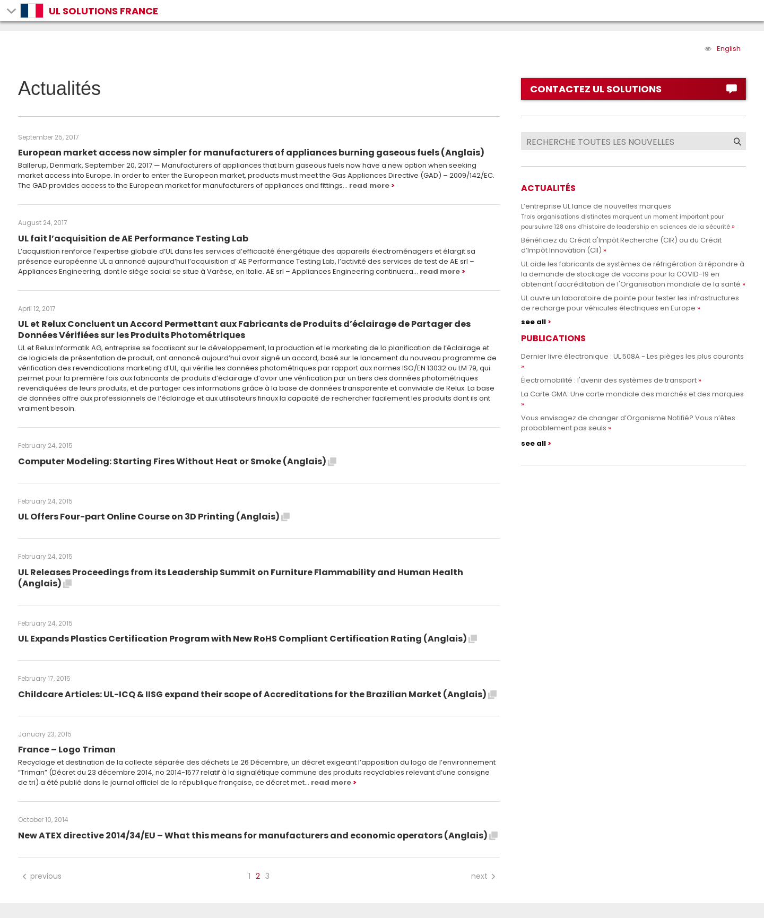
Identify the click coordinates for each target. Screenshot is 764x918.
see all (533, 322)
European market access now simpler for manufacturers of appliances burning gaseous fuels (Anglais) (251, 152)
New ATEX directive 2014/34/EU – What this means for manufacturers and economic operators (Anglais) (258, 835)
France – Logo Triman (67, 749)
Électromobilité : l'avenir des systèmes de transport (609, 380)
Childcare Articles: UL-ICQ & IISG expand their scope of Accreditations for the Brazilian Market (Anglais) (257, 694)
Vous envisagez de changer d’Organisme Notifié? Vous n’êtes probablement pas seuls (628, 423)
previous (41, 876)
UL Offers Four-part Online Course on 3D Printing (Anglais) (154, 516)
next (484, 876)
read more (369, 185)
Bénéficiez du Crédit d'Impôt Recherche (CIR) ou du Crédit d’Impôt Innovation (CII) (621, 245)
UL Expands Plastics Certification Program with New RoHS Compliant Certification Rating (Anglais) (247, 639)
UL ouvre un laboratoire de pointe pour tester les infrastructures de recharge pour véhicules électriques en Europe (630, 303)
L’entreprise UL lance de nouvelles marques (625, 216)
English (729, 49)
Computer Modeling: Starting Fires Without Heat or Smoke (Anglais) (177, 461)
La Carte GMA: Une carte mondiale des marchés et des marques (632, 394)
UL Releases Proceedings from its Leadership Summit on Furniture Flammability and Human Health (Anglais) (240, 578)
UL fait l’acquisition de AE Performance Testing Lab (133, 238)
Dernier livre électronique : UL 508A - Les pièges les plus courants (632, 356)
